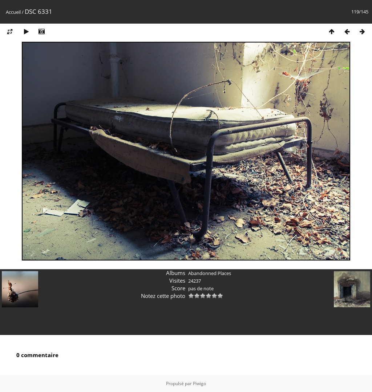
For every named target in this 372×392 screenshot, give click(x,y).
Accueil (13, 12)
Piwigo (199, 383)
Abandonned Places (209, 273)
